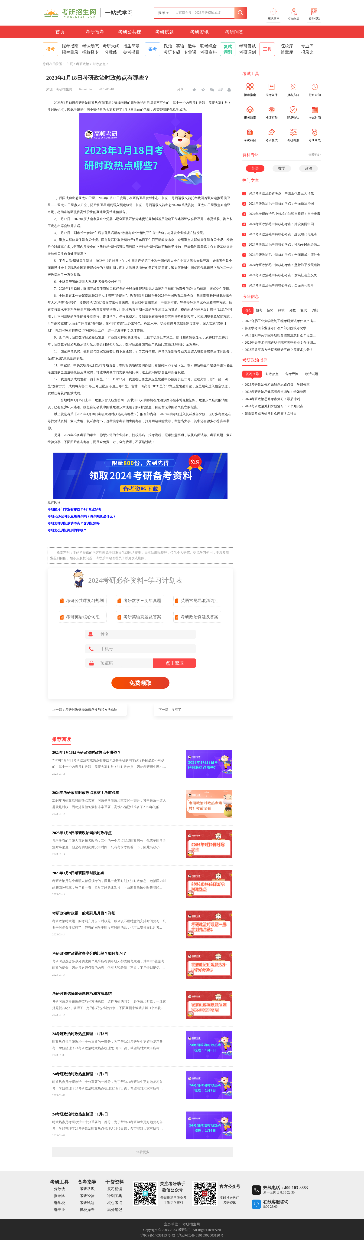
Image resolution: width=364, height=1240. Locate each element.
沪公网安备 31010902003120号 (200, 1235)
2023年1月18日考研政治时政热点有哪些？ (86, 752)
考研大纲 (111, 46)
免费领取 (140, 683)
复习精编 (114, 1189)
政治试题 (311, 374)
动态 (248, 310)
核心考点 (114, 1203)
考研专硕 (171, 52)
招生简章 (131, 46)
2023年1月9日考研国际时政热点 (78, 873)
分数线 (111, 52)
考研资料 (208, 52)
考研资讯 (199, 31)
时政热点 (99, 64)
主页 (69, 64)
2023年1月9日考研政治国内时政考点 (82, 833)
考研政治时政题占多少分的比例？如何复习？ (89, 953)
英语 (180, 46)
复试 (303, 310)
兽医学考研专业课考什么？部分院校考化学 (275, 328)
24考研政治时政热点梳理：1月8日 (80, 1034)
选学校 (59, 1203)
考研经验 (87, 1196)
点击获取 (175, 663)
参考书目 (131, 52)
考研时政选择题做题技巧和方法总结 (91, 709)
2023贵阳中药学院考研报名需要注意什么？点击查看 (282, 335)
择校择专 (90, 52)
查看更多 (142, 1152)
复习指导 (252, 374)
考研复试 (247, 46)
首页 (60, 31)
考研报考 (95, 31)
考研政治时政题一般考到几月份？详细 (83, 913)
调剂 (315, 310)
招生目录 (70, 52)
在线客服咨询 (275, 1202)
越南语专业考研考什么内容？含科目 (271, 413)
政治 (168, 46)
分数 (292, 310)
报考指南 (70, 46)
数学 (192, 46)
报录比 (307, 52)
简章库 (287, 52)
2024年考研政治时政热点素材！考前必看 (85, 793)
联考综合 (208, 46)
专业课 (190, 52)
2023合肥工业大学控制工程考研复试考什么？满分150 (283, 321)
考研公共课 (129, 31)
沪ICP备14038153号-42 (157, 1235)
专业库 (307, 46)
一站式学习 (119, 13)
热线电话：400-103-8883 (285, 1187)
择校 (281, 310)
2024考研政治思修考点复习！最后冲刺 (272, 399)
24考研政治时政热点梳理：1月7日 (80, 1074)
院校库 (287, 46)
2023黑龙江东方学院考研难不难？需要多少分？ (279, 350)
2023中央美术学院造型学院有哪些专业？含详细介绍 (282, 342)
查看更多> (315, 154)
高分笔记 (114, 1210)
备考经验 (291, 374)
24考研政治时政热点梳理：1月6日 (80, 1114)
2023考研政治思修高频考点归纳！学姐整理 (275, 392)
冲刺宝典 (114, 1196)
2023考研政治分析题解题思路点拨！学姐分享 (277, 384)
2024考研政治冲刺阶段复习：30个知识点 (274, 406)
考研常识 (87, 1189)
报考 (259, 310)
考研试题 (164, 31)
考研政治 (82, 64)
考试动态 (90, 46)
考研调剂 (247, 52)
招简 (270, 310)
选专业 (59, 1210)
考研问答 (234, 31)
